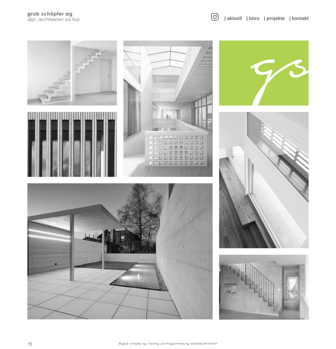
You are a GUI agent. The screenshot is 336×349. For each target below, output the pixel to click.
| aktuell (233, 18)
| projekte (274, 18)
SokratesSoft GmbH (204, 343)
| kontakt (299, 18)
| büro (252, 18)
